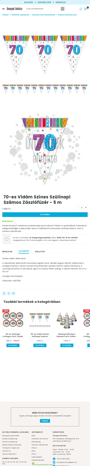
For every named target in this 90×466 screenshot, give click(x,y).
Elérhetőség (36, 442)
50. (14, 462)
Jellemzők (23, 251)
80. (23, 462)
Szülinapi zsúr (44, 2)
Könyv (34, 454)
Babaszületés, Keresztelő (11, 445)
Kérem (45, 421)
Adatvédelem (37, 457)
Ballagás (28, 2)
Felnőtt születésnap (9, 442)
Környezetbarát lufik (42, 465)
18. (3, 462)
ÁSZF (33, 436)
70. (20, 462)
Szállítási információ (40, 439)
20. (6, 462)
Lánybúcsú (61, 2)
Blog (33, 451)
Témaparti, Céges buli (11, 448)
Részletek (7, 251)
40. (11, 462)
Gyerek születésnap (9, 439)
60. (17, 462)
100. (3, 464)
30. (9, 462)
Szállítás (40, 251)
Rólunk (34, 448)
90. (25, 462)
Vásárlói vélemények (40, 445)
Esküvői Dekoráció (9, 454)
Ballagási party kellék (10, 436)
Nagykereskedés (38, 460)
